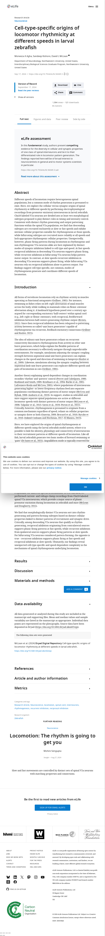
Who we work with (14, 857)
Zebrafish (18, 718)
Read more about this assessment (39, 176)
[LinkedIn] (15, 878)
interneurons (73, 705)
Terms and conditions (16, 867)
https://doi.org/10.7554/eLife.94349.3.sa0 (40, 170)
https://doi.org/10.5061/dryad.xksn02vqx (57, 627)
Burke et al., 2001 (75, 382)
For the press (36, 860)
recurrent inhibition (39, 708)
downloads (72, 102)
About (9, 851)
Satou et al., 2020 (51, 405)
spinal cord (60, 705)
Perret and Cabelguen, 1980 (71, 378)
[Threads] (8, 883)
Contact (10, 864)
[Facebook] (15, 883)
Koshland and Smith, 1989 (27, 382)
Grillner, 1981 (50, 369)
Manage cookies (89, 478)
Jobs (8, 854)
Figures (42, 119)
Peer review (62, 119)
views (57, 102)
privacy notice (54, 468)
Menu (91, 6)
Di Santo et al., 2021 (32, 440)
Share (60, 92)
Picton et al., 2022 (70, 405)
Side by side (79, 119)
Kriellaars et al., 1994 (54, 382)
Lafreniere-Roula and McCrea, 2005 (33, 385)
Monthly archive (37, 857)
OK (85, 487)
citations (57, 105)
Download (63, 85)
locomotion (49, 705)
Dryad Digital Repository (48, 643)
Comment (78, 93)
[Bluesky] (8, 878)
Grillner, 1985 (59, 300)
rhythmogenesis (21, 708)
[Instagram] (36, 878)
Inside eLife (35, 854)
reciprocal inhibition (59, 708)
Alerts (9, 860)
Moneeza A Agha (23, 56)
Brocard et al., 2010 (67, 414)
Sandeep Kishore (41, 56)
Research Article (21, 17)
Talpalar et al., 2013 (31, 405)
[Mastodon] (29, 878)
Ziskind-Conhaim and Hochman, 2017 (43, 418)
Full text (24, 119)
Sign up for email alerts (52, 807)
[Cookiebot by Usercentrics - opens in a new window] (90, 447)
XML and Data (35, 867)
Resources (34, 864)
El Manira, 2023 (72, 418)
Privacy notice (52, 814)
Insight (46, 757)
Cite (79, 85)
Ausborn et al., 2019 (38, 395)
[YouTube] (43, 878)
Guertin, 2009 (49, 414)
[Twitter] (22, 878)
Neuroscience (20, 21)
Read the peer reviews (28, 90)
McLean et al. (21, 643)
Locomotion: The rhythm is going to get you (52, 739)
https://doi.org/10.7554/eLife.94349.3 (46, 74)
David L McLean (60, 56)
